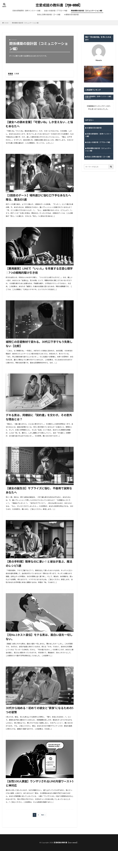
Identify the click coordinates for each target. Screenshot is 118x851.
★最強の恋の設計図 (71, 14)
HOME (6, 23)
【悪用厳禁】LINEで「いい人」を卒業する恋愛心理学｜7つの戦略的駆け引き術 (39, 270)
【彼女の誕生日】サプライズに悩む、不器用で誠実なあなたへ (39, 490)
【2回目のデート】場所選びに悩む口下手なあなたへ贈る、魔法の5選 (38, 197)
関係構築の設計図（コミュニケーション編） (87, 11)
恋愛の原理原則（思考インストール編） (26, 11)
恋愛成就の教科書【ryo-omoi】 (59, 5)
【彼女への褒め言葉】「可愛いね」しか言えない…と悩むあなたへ (39, 124)
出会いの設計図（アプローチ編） (56, 11)
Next (42, 815)
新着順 (10, 74)
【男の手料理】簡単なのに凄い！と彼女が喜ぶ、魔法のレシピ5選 (39, 563)
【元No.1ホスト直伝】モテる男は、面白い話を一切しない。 (39, 637)
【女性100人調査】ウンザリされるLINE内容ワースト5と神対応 (40, 783)
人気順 (16, 74)
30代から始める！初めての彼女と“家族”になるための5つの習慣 (40, 710)
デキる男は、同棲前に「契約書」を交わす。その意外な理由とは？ (39, 417)
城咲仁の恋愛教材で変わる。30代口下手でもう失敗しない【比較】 (39, 344)
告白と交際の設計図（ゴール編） (49, 14)
